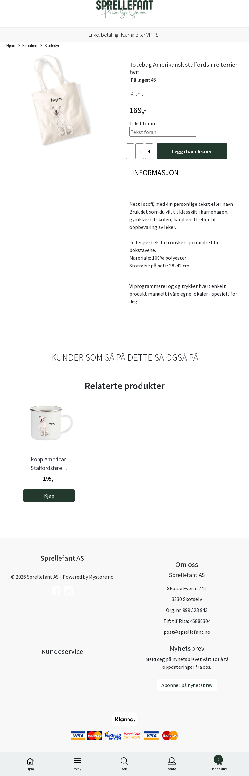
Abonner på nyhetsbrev (186, 685)
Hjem (10, 45)
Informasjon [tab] (155, 173)
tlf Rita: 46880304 (191, 621)
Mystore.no (101, 576)
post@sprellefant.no (187, 632)
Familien (27, 45)
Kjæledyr (49, 45)
